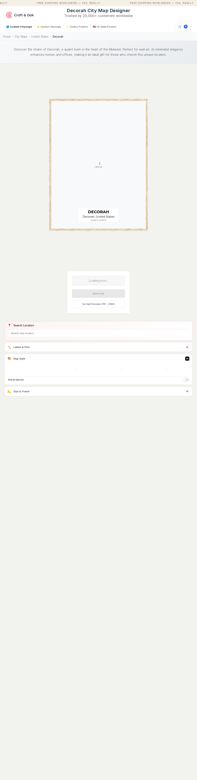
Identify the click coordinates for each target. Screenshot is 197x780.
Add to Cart (98, 293)
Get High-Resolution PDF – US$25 (98, 304)
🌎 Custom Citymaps (19, 26)
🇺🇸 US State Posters (104, 26)
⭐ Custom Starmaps (49, 26)
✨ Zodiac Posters (77, 26)
